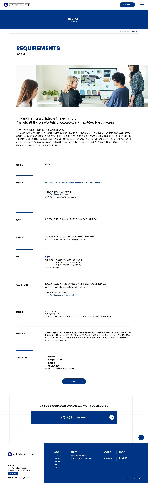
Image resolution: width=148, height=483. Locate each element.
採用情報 (127, 31)
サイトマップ (137, 478)
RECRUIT (123, 458)
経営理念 (57, 459)
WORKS (107, 452)
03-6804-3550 (27, 470)
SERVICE (75, 452)
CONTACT (127, 5)
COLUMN (108, 458)
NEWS (122, 452)
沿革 (55, 464)
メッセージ (57, 456)
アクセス (57, 467)
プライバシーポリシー (126, 478)
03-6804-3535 (14, 470)
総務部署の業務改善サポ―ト (80, 456)
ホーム (120, 31)
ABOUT (57, 452)
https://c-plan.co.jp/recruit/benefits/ (61, 295)
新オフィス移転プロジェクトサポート (82, 459)
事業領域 (57, 461)
